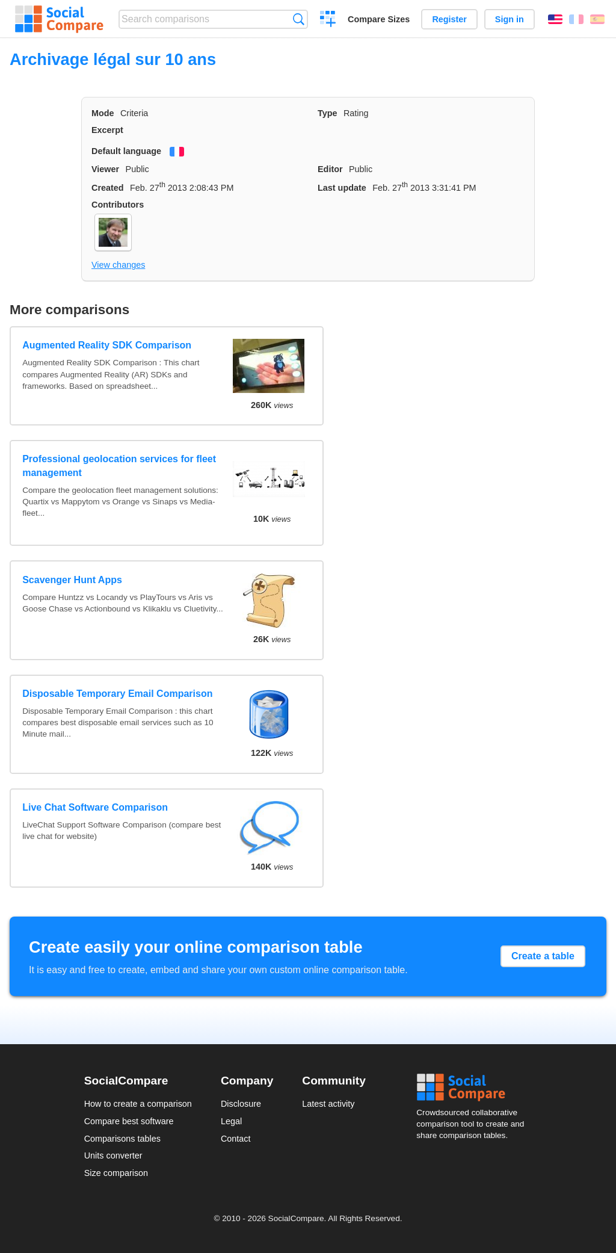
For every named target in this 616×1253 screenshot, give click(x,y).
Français (576, 19)
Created (107, 188)
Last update (342, 188)
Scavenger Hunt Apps (72, 580)
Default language (126, 151)
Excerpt (107, 130)
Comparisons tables (122, 1138)
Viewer (105, 169)
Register (449, 19)
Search (298, 19)
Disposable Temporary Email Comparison (117, 693)
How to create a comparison (138, 1104)
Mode (102, 113)
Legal (231, 1121)
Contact (236, 1138)
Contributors (117, 204)
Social (474, 1087)
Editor (330, 169)
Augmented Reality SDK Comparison (106, 345)
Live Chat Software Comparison (95, 807)
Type (327, 113)
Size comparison (116, 1173)
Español (597, 19)
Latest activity (328, 1104)
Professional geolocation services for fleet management (119, 465)
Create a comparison (328, 20)
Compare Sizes (379, 19)
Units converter (113, 1155)
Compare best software (129, 1121)
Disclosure (241, 1104)
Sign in (509, 19)
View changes (118, 265)
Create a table (542, 956)
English (555, 19)
